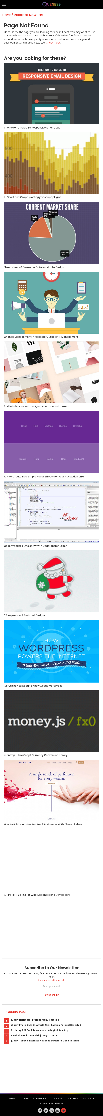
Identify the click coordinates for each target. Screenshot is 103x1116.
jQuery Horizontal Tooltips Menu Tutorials (35, 1019)
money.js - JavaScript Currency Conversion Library (51, 723)
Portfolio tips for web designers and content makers (51, 374)
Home (6, 15)
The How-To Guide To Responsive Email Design (51, 96)
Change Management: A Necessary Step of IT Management (51, 305)
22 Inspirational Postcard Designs (51, 583)
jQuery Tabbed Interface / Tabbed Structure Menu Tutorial (45, 1040)
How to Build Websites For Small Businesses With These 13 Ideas (51, 792)
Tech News (58, 1098)
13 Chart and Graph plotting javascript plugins (51, 165)
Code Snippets (41, 1098)
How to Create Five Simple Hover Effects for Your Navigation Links (51, 444)
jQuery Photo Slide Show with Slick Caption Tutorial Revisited (46, 1025)
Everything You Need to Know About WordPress (51, 654)
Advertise (72, 1098)
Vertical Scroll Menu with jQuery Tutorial (34, 1035)
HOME (12, 1098)
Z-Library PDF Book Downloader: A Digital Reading (39, 1030)
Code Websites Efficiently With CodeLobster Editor (51, 514)
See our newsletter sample (51, 979)
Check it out (53, 42)
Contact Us (88, 1098)
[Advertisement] (51, 931)
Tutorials (24, 1098)
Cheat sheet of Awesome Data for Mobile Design (51, 235)
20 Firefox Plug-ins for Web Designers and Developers (51, 863)
